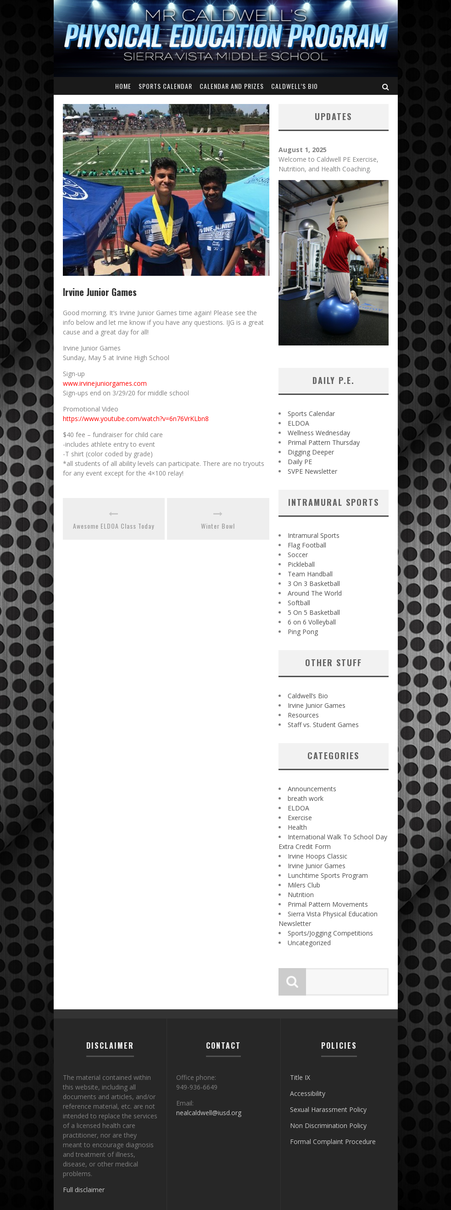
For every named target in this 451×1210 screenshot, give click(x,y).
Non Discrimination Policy (328, 1125)
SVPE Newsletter (312, 471)
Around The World (315, 593)
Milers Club (304, 885)
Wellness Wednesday (319, 432)
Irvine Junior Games (316, 705)
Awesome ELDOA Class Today (113, 526)
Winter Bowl (218, 526)
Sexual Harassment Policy (328, 1109)
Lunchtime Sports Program (328, 875)
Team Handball (310, 573)
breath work (305, 798)
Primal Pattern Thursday (324, 442)
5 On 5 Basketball (314, 612)
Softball (299, 602)
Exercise (300, 817)
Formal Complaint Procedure (333, 1141)
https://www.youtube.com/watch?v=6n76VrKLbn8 (136, 418)
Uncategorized (309, 942)
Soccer (298, 554)
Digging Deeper (311, 452)
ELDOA (298, 423)
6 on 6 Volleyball (312, 622)
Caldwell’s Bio (294, 86)
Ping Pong (303, 631)
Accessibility (307, 1093)
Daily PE (300, 461)
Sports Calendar (165, 86)
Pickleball (301, 564)
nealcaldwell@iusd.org (208, 1112)
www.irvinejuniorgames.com (105, 383)
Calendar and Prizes (232, 86)
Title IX (300, 1077)
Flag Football (307, 545)
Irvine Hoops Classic (317, 856)
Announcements (312, 788)
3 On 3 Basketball (314, 583)
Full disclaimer (84, 1189)
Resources (303, 715)
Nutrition (301, 894)
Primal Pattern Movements (328, 904)
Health (297, 827)
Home (123, 86)
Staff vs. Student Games (323, 724)
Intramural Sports (314, 535)
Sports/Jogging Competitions (330, 933)
